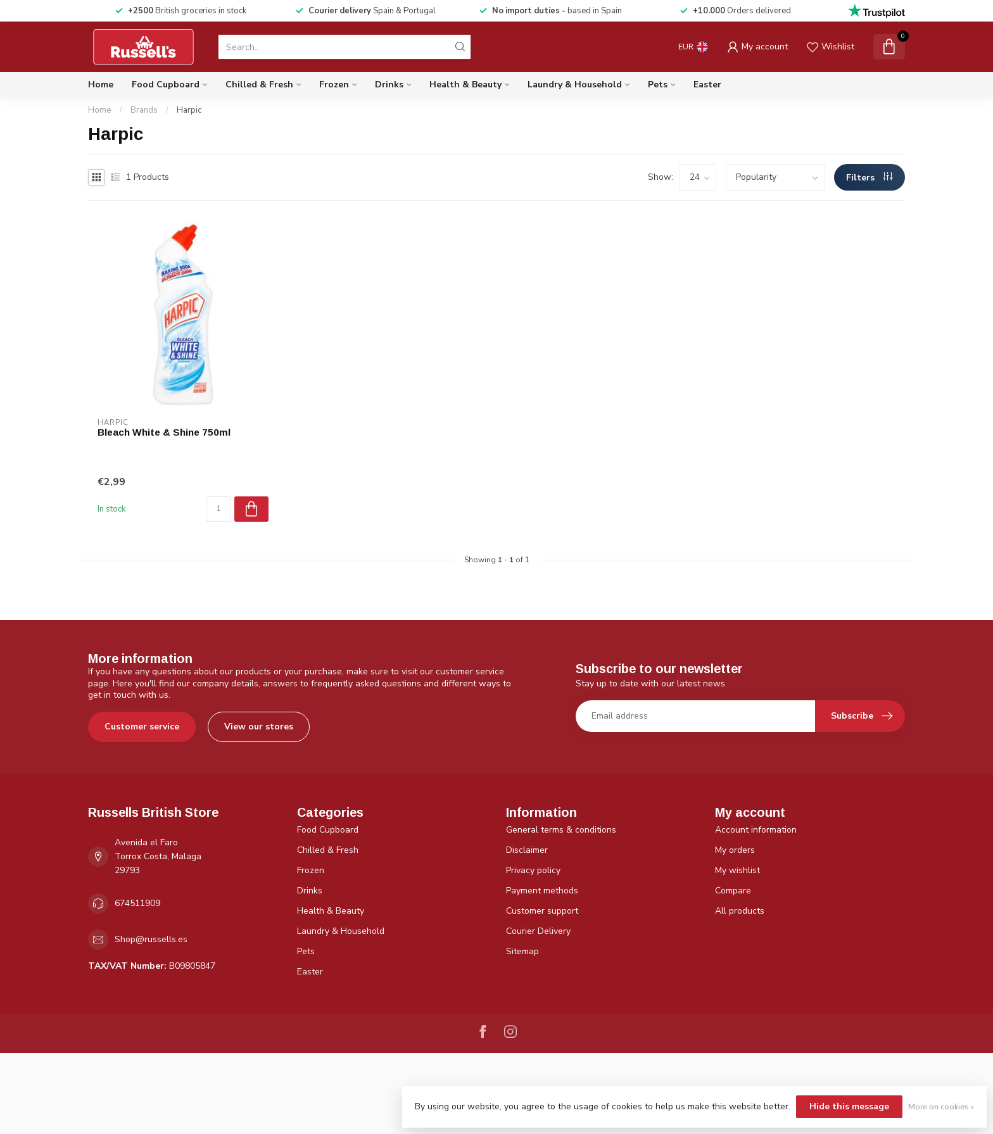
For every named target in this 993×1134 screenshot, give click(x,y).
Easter (707, 85)
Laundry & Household (575, 85)
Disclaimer (527, 850)
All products (739, 911)
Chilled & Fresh (259, 85)
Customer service (141, 727)
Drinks (389, 85)
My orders (735, 850)
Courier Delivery (538, 931)
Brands (144, 110)
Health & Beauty (465, 85)
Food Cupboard (165, 85)
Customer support (542, 911)
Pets (657, 85)
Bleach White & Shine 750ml (164, 432)
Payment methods (542, 891)
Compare (733, 891)
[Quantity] (218, 509)
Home (100, 85)
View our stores (258, 727)
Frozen (334, 85)
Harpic (189, 110)
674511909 (137, 903)
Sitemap (522, 951)
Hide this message (849, 1106)
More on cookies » (941, 1106)
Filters (869, 178)
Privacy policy (533, 870)
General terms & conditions (561, 830)
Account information (756, 830)
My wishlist (737, 870)
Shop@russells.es (151, 939)
